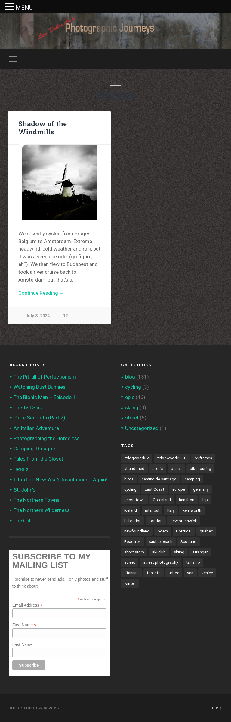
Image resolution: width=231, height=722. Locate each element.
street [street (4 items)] (129, 562)
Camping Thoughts (35, 449)
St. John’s (24, 490)
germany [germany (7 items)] (200, 489)
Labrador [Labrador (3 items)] (132, 520)
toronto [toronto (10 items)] (154, 572)
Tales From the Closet (38, 459)
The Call (23, 521)
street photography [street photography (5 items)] (160, 562)
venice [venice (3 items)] (207, 572)
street (132, 418)
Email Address (27, 605)
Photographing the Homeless (47, 438)
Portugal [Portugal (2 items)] (184, 531)
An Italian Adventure (36, 428)
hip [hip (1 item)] (205, 499)
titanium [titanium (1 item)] (131, 572)
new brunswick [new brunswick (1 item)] (184, 520)
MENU (24, 7)
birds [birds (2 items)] (129, 479)
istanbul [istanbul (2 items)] (152, 510)
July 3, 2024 (38, 315)
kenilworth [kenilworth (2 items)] (192, 510)
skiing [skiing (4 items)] (179, 552)
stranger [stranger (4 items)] (200, 552)
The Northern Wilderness (42, 510)
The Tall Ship (28, 407)
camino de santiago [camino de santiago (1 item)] (159, 479)
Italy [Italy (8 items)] (170, 510)
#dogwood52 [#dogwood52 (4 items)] (136, 457)
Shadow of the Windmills (42, 127)
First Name (24, 624)
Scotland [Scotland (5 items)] (188, 541)
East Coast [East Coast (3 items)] (154, 489)
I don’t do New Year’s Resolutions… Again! (60, 480)
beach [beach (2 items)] (176, 468)
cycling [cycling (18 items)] (130, 489)
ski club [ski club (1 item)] (159, 552)
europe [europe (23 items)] (178, 489)
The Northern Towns (37, 500)
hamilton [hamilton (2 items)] (186, 499)
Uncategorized (142, 428)
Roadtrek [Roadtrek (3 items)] (132, 541)
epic (129, 397)
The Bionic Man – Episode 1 (45, 397)
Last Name (24, 644)
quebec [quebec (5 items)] (206, 531)
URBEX (21, 469)
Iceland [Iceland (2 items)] (130, 510)
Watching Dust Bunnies (40, 387)
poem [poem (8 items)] (163, 531)
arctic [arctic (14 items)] (157, 468)
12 (65, 315)
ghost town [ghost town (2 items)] (134, 499)
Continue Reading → (41, 293)
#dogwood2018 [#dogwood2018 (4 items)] (171, 457)
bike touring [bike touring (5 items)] (200, 468)
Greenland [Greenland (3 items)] (162, 499)
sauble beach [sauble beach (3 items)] (160, 541)
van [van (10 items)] (190, 572)
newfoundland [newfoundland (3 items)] (136, 531)
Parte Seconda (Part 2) (39, 418)
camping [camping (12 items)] (192, 479)
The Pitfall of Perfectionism (45, 377)
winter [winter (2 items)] (129, 583)
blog (130, 377)
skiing (131, 407)
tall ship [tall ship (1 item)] (193, 562)
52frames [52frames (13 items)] (203, 457)
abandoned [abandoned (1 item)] (134, 468)
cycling (133, 387)
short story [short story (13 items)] (134, 552)
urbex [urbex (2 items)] (174, 572)
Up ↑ (217, 707)
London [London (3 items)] (155, 520)
